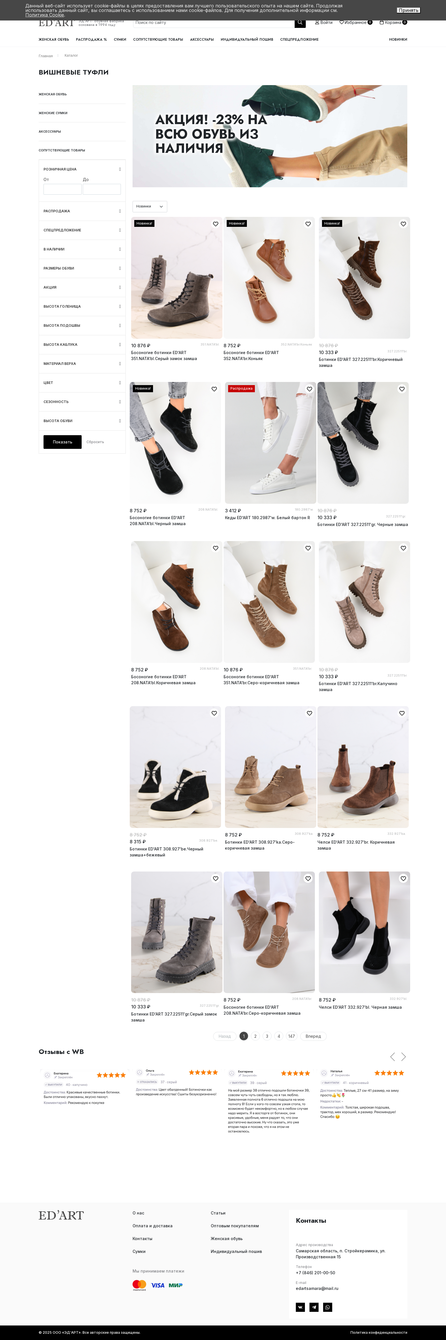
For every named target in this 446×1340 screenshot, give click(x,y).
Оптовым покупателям (235, 1225)
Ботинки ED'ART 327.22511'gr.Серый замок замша (174, 1017)
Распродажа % (91, 39)
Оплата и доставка (153, 1225)
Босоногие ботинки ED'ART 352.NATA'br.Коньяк (251, 355)
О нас (138, 1212)
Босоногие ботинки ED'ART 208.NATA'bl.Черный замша (158, 520)
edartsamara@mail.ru (317, 1288)
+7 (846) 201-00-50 (315, 1272)
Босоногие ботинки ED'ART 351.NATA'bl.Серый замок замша (164, 355)
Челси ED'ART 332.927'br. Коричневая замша (356, 845)
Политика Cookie (44, 15)
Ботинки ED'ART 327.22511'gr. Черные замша (362, 524)
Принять (408, 10)
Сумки (120, 39)
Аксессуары (202, 39)
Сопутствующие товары (158, 39)
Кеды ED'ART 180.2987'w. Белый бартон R (267, 517)
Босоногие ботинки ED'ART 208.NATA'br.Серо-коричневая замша (262, 1010)
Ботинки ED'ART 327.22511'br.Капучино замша (358, 686)
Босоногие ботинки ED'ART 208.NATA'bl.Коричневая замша (163, 679)
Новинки (398, 39)
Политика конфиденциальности (378, 1332)
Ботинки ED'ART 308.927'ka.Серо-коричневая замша (260, 845)
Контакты (142, 1238)
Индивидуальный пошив (247, 39)
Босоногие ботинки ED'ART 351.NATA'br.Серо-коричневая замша (262, 679)
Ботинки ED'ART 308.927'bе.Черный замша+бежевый (166, 851)
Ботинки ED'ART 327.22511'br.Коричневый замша (361, 362)
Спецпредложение (299, 39)
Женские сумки (53, 113)
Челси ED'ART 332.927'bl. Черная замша (360, 1007)
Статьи (218, 1212)
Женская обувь (54, 39)
